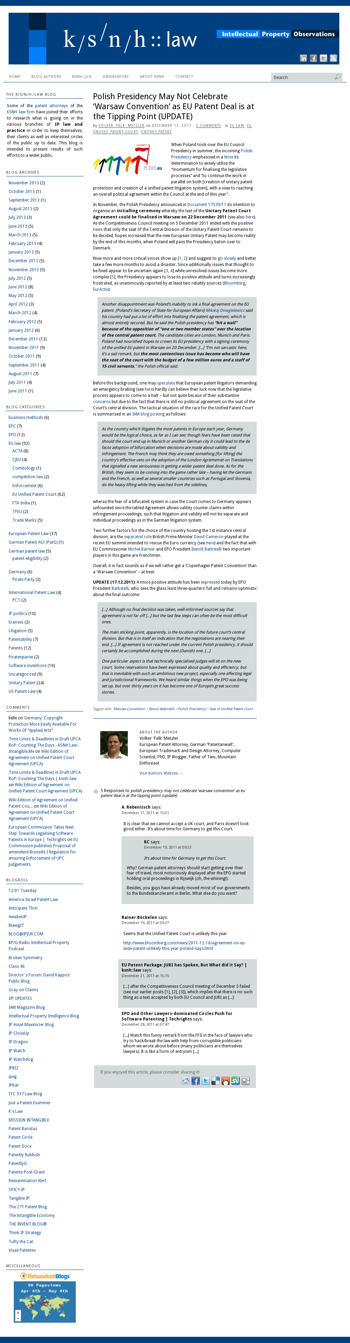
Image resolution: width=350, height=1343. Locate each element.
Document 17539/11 (206, 204)
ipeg (13, 1076)
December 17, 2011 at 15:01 (145, 813)
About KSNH (152, 77)
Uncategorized (22, 674)
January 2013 (21, 252)
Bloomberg (234, 283)
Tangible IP (19, 1198)
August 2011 (20, 373)
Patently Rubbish (24, 1154)
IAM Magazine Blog (27, 1007)
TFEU (17, 511)
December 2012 (23, 260)
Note (228, 157)
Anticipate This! (23, 908)
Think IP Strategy (25, 1232)
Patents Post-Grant (27, 1172)
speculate (166, 383)
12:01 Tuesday (23, 890)
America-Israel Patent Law (33, 899)
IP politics (18, 613)
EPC (12, 426)
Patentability (20, 639)
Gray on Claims (23, 989)
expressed (210, 582)
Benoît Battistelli (207, 549)
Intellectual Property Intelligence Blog (44, 1016)
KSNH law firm (20, 112)
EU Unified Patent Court (34, 494)
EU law (237, 125)
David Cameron (209, 536)
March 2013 (20, 235)
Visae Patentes (22, 1250)
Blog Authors (46, 77)
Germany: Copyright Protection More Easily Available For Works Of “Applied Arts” (43, 724)
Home (14, 77)
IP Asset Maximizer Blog (31, 1024)
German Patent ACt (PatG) (33, 542)
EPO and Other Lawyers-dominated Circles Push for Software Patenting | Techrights (177, 1016)
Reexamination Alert (28, 1180)
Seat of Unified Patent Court (231, 709)
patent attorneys (51, 105)
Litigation (18, 630)
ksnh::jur (81, 77)
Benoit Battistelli (161, 709)
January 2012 (21, 330)
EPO (12, 434)
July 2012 (17, 278)
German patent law (27, 551)
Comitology (23, 468)
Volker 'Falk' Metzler (122, 125)
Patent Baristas (23, 1128)
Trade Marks (24, 520)
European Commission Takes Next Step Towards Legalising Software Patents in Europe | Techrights (41, 833)
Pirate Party (23, 579)
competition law (27, 476)
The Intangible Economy (32, 1215)
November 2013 (24, 183)
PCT (16, 600)
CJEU (16, 459)
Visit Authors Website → (161, 773)
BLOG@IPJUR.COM (26, 934)
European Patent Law (29, 533)
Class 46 (17, 966)
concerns (102, 401)
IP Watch (17, 1050)
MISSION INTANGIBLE (29, 1120)
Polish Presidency (192, 709)
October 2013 (22, 191)
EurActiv (100, 289)
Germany (17, 572)
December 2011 (23, 339)
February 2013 (22, 243)
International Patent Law (32, 592)
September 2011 (24, 365)
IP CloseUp (19, 1033)
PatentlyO (18, 1163)
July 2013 (17, 217)
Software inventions (28, 665)
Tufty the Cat (21, 1241)
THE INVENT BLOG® (28, 1224)
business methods (26, 417)
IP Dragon (18, 1041)
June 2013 (18, 226)
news (98, 229)
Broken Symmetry (25, 957)
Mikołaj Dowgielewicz (225, 310)
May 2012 (18, 295)
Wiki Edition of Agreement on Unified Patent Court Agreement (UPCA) (41, 757)
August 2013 (20, 208)
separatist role (138, 536)
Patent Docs (20, 1146)
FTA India (21, 503)
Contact (184, 77)
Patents (16, 648)
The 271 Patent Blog (28, 1206)
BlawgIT (16, 925)
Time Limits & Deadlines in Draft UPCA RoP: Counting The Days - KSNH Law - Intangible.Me (45, 745)
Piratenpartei (21, 657)
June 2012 (18, 287)
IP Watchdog (21, 1059)
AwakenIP (18, 916)
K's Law (16, 1111)
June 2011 (18, 391)
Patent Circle (20, 1137)
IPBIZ (14, 1068)
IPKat (14, 1085)
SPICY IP (17, 1189)
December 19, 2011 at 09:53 (168, 847)
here (250, 217)
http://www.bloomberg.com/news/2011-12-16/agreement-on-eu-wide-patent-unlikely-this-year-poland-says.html (184, 946)
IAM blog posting (148, 414)
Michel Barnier (141, 549)
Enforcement (24, 485)
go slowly (227, 258)
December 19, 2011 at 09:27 (145, 923)
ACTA (17, 451)
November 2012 (24, 269)
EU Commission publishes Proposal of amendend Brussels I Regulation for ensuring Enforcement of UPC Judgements (43, 852)
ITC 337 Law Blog (25, 1093)
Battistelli (120, 588)
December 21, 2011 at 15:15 (145, 976)
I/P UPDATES (20, 998)
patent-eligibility (27, 558)
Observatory (116, 77)
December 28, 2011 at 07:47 (145, 1024)
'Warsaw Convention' (129, 709)
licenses (16, 622)
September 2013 (24, 200)
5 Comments (208, 125)
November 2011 (24, 347)
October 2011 (22, 356)
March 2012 (20, 312)
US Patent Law (22, 691)
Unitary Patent (156, 132)
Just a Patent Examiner (30, 1102)
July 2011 (17, 382)
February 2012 (22, 321)
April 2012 (18, 304)
